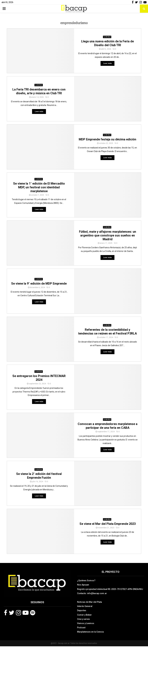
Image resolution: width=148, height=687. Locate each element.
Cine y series (83, 619)
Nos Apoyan (83, 585)
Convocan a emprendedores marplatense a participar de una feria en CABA (107, 426)
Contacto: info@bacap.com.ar (92, 593)
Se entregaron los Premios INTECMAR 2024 (39, 378)
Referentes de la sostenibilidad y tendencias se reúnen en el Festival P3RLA (107, 331)
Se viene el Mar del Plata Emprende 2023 (108, 524)
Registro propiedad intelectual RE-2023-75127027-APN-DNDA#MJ (110, 589)
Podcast (81, 627)
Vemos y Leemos (85, 623)
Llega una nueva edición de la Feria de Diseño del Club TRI (107, 43)
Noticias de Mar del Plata (89, 602)
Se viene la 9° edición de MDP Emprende (39, 283)
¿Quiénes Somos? (86, 580)
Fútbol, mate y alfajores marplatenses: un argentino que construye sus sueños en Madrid (107, 235)
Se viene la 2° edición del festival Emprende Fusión (39, 475)
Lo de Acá (107, 37)
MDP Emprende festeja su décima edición (107, 139)
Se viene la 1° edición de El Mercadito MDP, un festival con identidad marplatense (39, 187)
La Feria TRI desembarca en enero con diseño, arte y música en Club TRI (38, 91)
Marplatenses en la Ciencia (90, 632)
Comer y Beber (84, 615)
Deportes (81, 610)
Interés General (84, 606)
